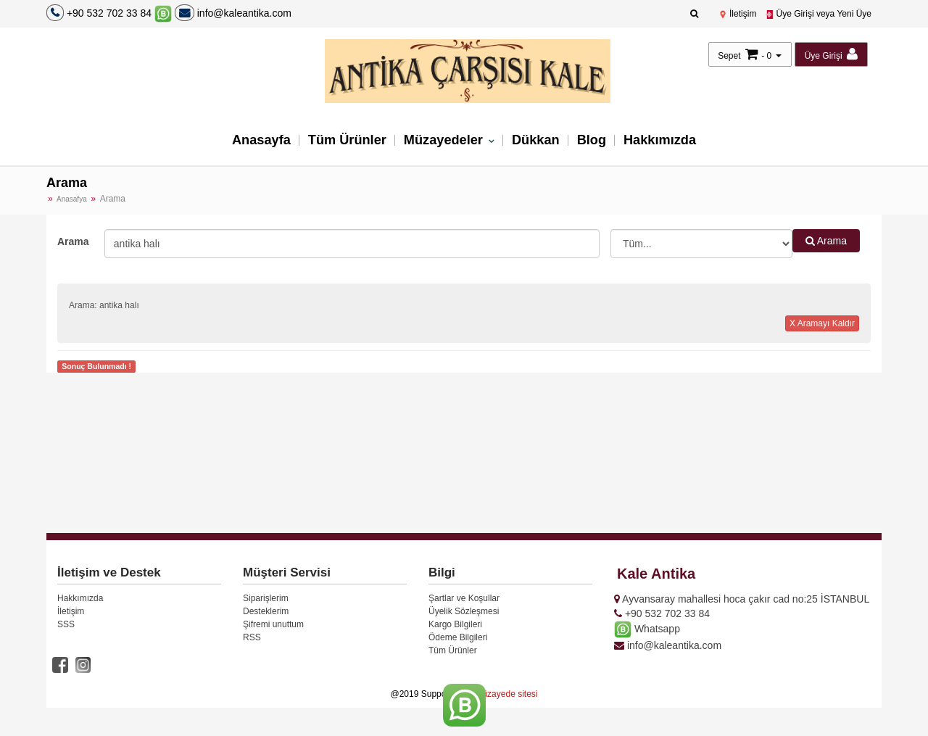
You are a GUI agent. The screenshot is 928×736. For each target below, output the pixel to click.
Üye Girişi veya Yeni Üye (818, 14)
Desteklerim (266, 611)
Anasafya (72, 199)
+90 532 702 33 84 (109, 13)
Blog (596, 141)
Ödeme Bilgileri (457, 637)
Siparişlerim (266, 598)
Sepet (729, 56)
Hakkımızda (667, 141)
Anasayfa (254, 141)
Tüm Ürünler (343, 141)
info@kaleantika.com (233, 13)
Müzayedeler (445, 141)
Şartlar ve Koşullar (464, 598)
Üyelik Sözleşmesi (463, 611)
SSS (66, 624)
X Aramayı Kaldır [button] (822, 323)
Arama (73, 241)
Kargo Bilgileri (455, 624)
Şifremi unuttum (273, 624)
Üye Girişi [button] (831, 54)
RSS (252, 637)
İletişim (737, 14)
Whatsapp (647, 628)
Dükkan (538, 141)
